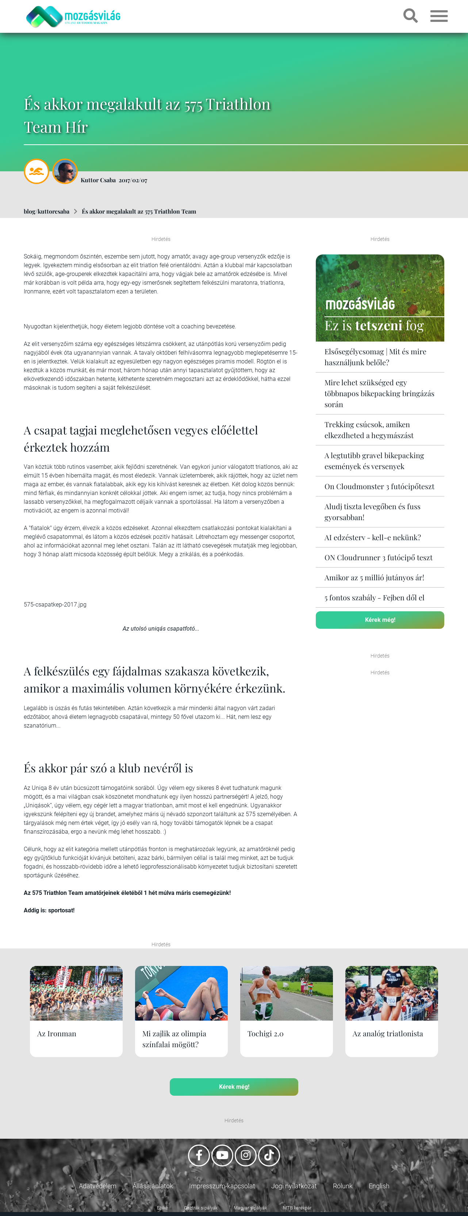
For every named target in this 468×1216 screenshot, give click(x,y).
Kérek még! (380, 619)
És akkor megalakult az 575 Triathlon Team (139, 211)
